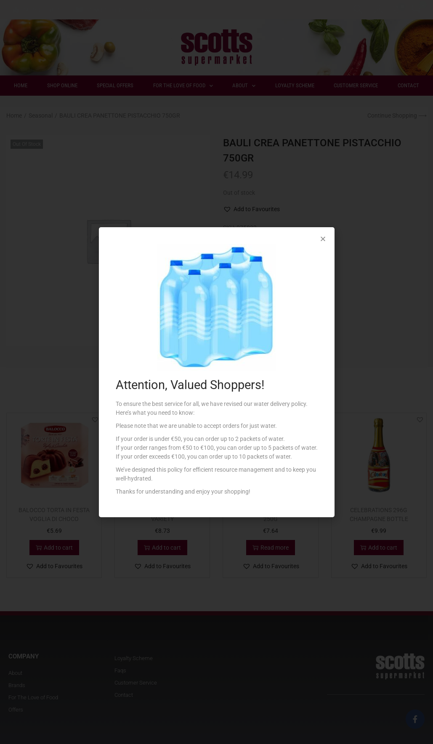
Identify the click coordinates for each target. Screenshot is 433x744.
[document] (216, 372)
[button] (323, 239)
